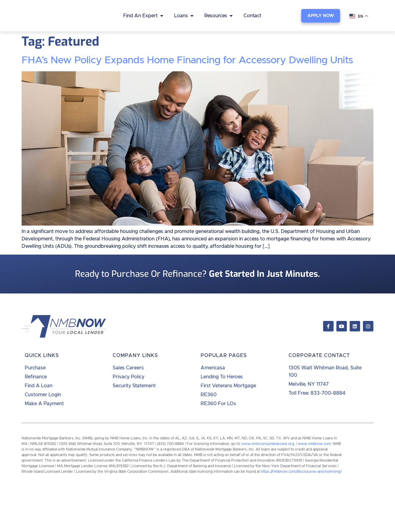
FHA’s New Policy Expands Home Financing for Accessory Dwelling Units (187, 60)
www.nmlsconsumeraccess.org (267, 444)
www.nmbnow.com (314, 444)
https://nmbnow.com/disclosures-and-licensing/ (301, 471)
